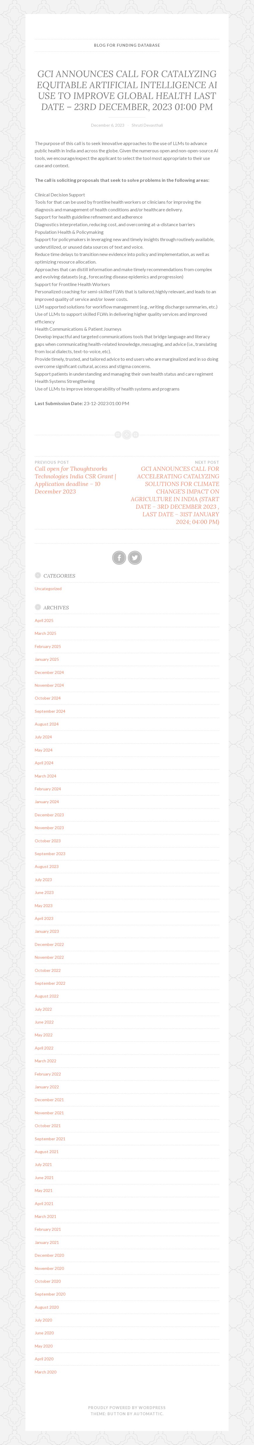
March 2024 (45, 775)
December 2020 (49, 1255)
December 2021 (49, 1099)
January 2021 (47, 1242)
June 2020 (44, 1332)
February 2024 (48, 788)
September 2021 (50, 1138)
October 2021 (48, 1125)
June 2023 (44, 892)
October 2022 (48, 970)
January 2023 (47, 931)
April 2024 (44, 762)
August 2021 (47, 1151)
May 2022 (44, 1034)
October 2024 (48, 698)
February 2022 (48, 1073)
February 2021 (48, 1229)
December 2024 (49, 672)
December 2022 (49, 944)
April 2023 (44, 918)
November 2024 (49, 685)
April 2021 (44, 1203)
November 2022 (49, 957)
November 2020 (49, 1268)
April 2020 (44, 1358)
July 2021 (43, 1164)
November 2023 (49, 827)
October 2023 (48, 840)
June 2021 (44, 1177)
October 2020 (48, 1281)
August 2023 (47, 866)
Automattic (148, 1413)
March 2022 (45, 1060)
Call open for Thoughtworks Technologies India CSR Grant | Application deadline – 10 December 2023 (81, 477)
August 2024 (47, 723)
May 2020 (44, 1345)
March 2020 (45, 1371)
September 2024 (50, 711)
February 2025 (48, 646)
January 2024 (47, 801)
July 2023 (43, 879)
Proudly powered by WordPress (127, 1407)
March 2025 (45, 633)
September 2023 (50, 853)
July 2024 (43, 736)
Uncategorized (48, 588)
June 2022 (44, 1021)
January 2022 (47, 1086)
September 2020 (50, 1293)
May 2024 (44, 749)
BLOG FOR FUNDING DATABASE (127, 45)
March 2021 (45, 1216)
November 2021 (49, 1112)
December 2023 (49, 814)
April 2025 (44, 620)
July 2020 (43, 1319)
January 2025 (47, 659)
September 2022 (50, 983)
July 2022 (43, 1009)
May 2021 (44, 1190)
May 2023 (44, 905)
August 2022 (47, 995)
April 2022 (44, 1047)
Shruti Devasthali (147, 125)
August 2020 (47, 1307)
